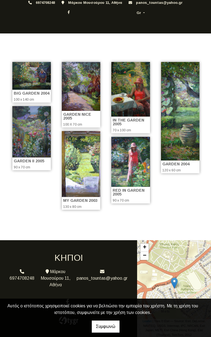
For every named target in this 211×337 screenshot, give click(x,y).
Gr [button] (139, 13)
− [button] (144, 256)
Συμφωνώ (105, 326)
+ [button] (144, 247)
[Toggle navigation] (10, 26)
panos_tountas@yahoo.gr (159, 3)
